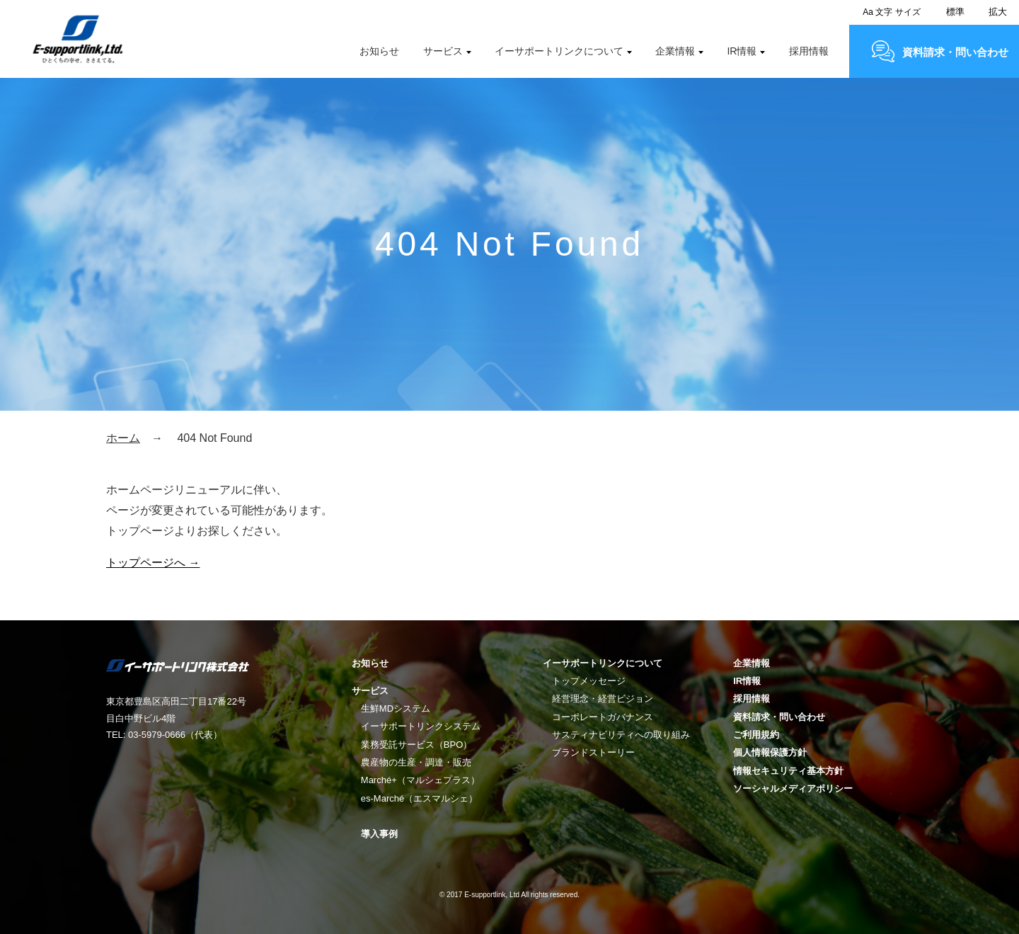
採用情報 (809, 51)
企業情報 (675, 51)
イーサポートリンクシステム (420, 726)
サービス (443, 51)
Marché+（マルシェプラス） (420, 780)
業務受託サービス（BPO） (416, 744)
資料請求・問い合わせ (955, 52)
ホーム (123, 438)
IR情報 (741, 51)
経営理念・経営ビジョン (602, 698)
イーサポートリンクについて (559, 51)
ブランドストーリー (593, 752)
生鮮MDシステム (395, 708)
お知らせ (379, 51)
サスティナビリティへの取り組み (621, 734)
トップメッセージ (589, 681)
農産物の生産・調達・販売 (416, 762)
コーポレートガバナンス (602, 717)
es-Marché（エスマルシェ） (419, 798)
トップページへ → (153, 563)
